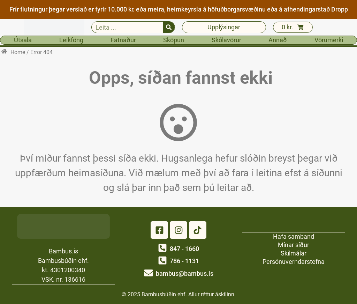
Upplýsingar (223, 27)
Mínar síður (293, 244)
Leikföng (71, 40)
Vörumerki (328, 40)
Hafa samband (293, 236)
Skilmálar (293, 253)
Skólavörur (226, 40)
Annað (277, 40)
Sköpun (173, 40)
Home (17, 52)
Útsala (23, 40)
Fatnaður (123, 40)
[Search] (169, 27)
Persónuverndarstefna (294, 261)
